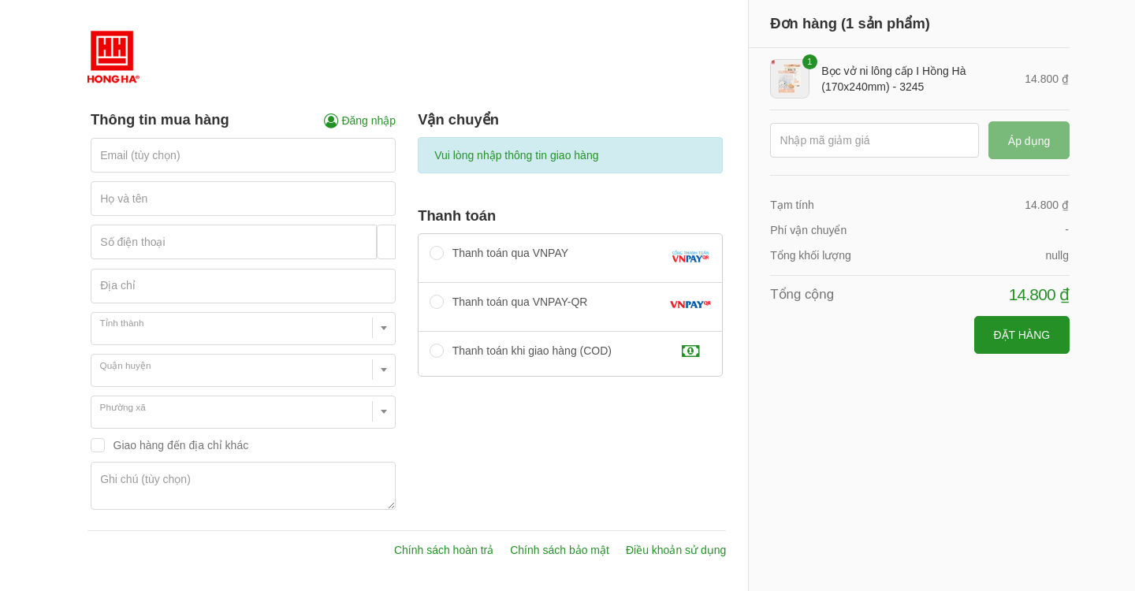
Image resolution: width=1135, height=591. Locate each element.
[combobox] (243, 328)
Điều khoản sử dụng (676, 550)
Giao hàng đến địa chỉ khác (181, 445)
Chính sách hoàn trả (443, 550)
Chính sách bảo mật (559, 550)
